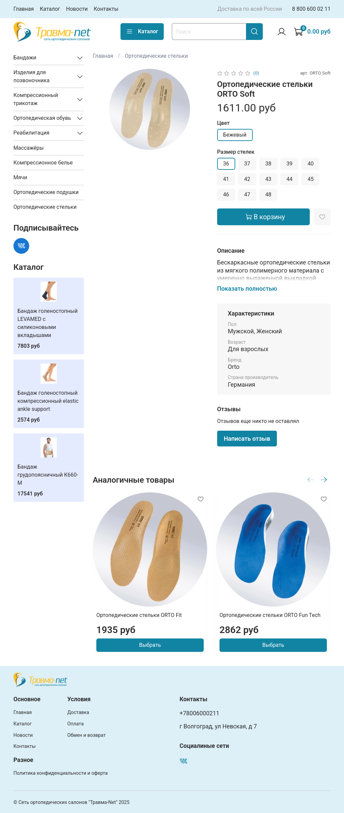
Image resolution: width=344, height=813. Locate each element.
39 (289, 163)
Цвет (223, 123)
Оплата (75, 724)
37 (247, 163)
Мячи (20, 177)
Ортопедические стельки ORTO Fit (139, 615)
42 (247, 179)
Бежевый (235, 135)
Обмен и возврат (86, 735)
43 (268, 179)
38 (268, 163)
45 (310, 179)
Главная (23, 9)
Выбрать (150, 645)
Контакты (106, 9)
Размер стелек (235, 152)
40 (310, 163)
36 (226, 163)
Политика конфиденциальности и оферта (60, 773)
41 (226, 179)
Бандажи (24, 57)
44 (289, 179)
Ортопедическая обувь (42, 118)
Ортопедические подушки (46, 192)
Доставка (78, 712)
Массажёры (28, 148)
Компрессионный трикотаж (35, 99)
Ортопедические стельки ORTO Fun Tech (270, 615)
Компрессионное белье (43, 162)
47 (247, 194)
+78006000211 (199, 713)
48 (268, 194)
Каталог (50, 9)
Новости (77, 9)
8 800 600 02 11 (311, 9)
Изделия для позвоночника (31, 76)
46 (226, 194)
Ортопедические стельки (156, 56)
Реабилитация (31, 133)
